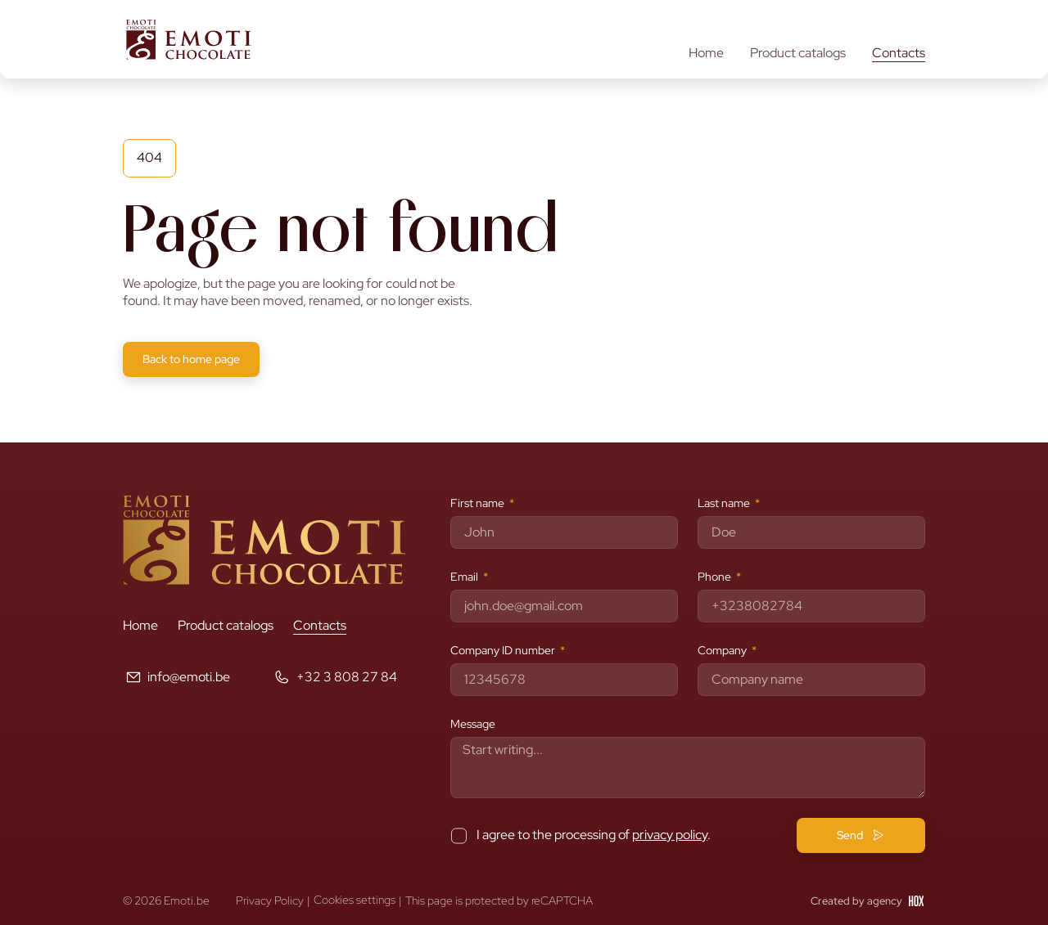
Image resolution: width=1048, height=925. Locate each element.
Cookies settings (354, 900)
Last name (725, 503)
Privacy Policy (270, 900)
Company (723, 650)
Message (472, 723)
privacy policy (669, 834)
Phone (716, 576)
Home (706, 53)
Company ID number (504, 650)
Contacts (898, 53)
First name (478, 503)
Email (465, 576)
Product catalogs (798, 53)
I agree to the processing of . (594, 834)
